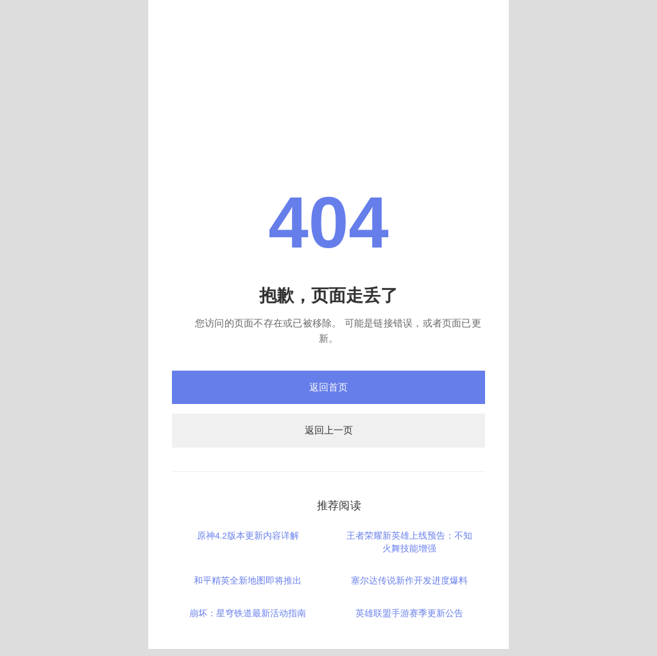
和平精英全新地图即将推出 (248, 580)
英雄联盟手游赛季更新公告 (409, 613)
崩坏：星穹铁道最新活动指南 (247, 613)
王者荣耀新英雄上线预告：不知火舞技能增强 (409, 542)
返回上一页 (329, 430)
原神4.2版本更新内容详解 (248, 536)
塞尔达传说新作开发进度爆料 (409, 580)
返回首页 (328, 387)
